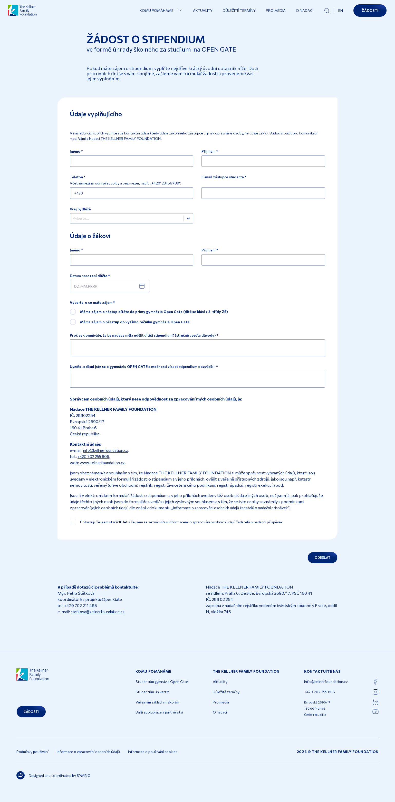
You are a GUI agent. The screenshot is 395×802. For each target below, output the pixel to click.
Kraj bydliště (80, 211)
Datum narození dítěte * (90, 281)
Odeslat (320, 563)
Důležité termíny (239, 12)
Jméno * (76, 151)
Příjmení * (209, 151)
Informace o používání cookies (152, 757)
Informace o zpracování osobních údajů (88, 757)
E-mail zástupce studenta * (223, 178)
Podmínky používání (32, 757)
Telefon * (77, 178)
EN (340, 12)
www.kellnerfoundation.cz (104, 467)
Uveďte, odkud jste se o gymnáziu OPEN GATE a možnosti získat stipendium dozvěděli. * (144, 371)
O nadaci (304, 12)
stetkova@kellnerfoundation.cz (100, 617)
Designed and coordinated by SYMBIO (53, 781)
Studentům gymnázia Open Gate (162, 688)
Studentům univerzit (152, 698)
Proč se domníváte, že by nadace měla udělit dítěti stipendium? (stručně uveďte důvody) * (144, 340)
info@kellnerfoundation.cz (107, 455)
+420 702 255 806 (95, 461)
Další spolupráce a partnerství (159, 718)
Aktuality (203, 12)
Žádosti (370, 12)
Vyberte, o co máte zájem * (92, 307)
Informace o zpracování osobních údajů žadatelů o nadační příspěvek (236, 512)
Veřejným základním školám (157, 708)
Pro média (276, 12)
